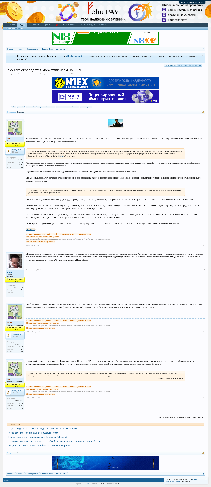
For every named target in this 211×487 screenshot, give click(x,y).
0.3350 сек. (86, 484)
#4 (204, 398)
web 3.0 (21, 107)
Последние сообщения (14, 28)
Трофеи (47, 25)
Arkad (62, 74)
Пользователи (34, 25)
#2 (204, 270)
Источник (30, 229)
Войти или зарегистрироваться (192, 2)
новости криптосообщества (68, 107)
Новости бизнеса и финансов (29, 74)
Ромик (10, 272)
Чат (56, 25)
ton (14, 107)
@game (61, 156)
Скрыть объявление (203, 56)
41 (22, 167)
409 (22, 290)
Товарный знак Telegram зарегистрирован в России (33, 433)
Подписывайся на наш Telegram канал (189, 65)
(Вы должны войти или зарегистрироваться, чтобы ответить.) (182, 417)
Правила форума (69, 25)
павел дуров (86, 107)
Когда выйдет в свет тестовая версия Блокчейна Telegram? (37, 437)
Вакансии (103, 25)
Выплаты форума (170, 65)
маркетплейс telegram (46, 107)
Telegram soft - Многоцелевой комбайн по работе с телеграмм (39, 445)
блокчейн (31, 107)
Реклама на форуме (87, 25)
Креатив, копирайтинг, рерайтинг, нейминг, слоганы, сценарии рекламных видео (58, 234)
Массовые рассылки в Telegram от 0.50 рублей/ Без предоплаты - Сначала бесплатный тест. (54, 441)
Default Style (8, 480)
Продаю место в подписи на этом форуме (42, 237)
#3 (204, 332)
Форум (22, 25)
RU (16, 480)
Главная (12, 25)
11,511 (20, 162)
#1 (204, 245)
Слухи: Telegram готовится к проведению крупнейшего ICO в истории (42, 428)
